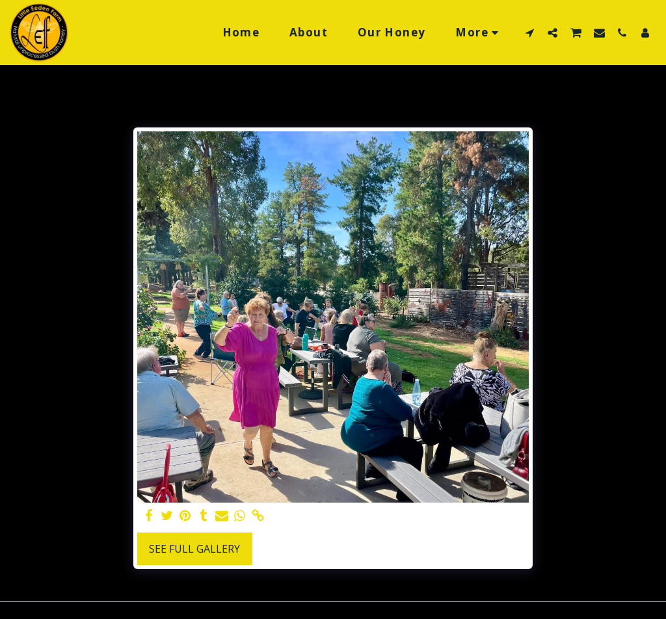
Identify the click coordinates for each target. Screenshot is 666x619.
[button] (529, 32)
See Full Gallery (194, 549)
